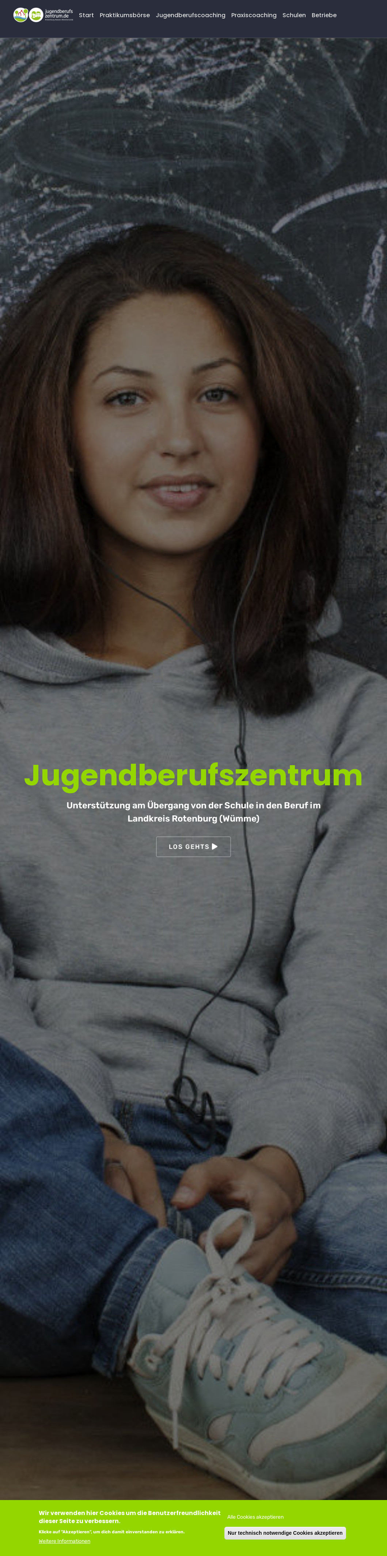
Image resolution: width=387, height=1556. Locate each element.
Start (86, 15)
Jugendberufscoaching (190, 15)
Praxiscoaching (254, 15)
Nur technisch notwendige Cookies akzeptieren (285, 1533)
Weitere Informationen (64, 1541)
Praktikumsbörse (125, 15)
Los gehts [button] (194, 846)
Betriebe (324, 15)
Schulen (294, 15)
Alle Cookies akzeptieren (255, 1517)
